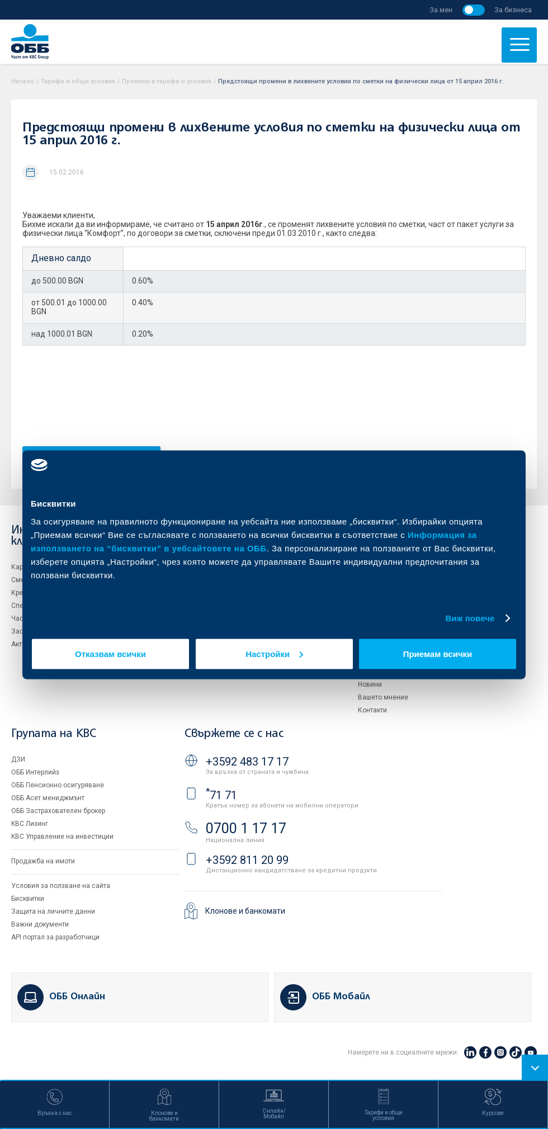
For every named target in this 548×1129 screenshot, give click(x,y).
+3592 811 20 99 (247, 860)
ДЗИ (18, 759)
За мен (440, 10)
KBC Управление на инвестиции (62, 836)
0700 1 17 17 (246, 828)
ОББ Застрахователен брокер (58, 811)
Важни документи (40, 924)
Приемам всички (438, 653)
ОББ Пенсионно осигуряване (57, 785)
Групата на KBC (53, 734)
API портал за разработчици (55, 937)
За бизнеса (513, 10)
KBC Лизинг (29, 824)
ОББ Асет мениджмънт (47, 798)
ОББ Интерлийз (35, 772)
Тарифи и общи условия (78, 81)
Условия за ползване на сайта (60, 886)
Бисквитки (27, 899)
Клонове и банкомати (245, 910)
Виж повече (469, 618)
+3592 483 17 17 (247, 761)
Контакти (372, 710)
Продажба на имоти (43, 861)
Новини (370, 684)
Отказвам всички (110, 653)
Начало (22, 81)
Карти (20, 567)
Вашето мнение (383, 697)
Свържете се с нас (234, 734)
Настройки (274, 653)
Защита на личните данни (53, 911)
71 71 (221, 795)
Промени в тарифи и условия (166, 81)
